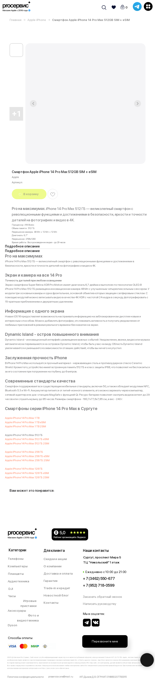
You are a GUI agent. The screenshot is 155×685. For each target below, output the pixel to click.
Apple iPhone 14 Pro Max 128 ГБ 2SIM (27, 477)
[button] (105, 596)
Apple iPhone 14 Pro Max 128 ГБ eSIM (27, 473)
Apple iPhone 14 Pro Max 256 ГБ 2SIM (27, 460)
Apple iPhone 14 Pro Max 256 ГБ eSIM (27, 456)
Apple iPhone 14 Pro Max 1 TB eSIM (25, 422)
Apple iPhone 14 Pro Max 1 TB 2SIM (25, 426)
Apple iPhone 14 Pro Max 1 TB (22, 418)
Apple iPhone (36, 20)
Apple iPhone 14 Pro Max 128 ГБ (24, 468)
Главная (15, 20)
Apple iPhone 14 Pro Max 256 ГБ (24, 451)
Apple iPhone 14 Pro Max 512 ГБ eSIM (27, 439)
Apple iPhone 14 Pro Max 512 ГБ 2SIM (27, 443)
